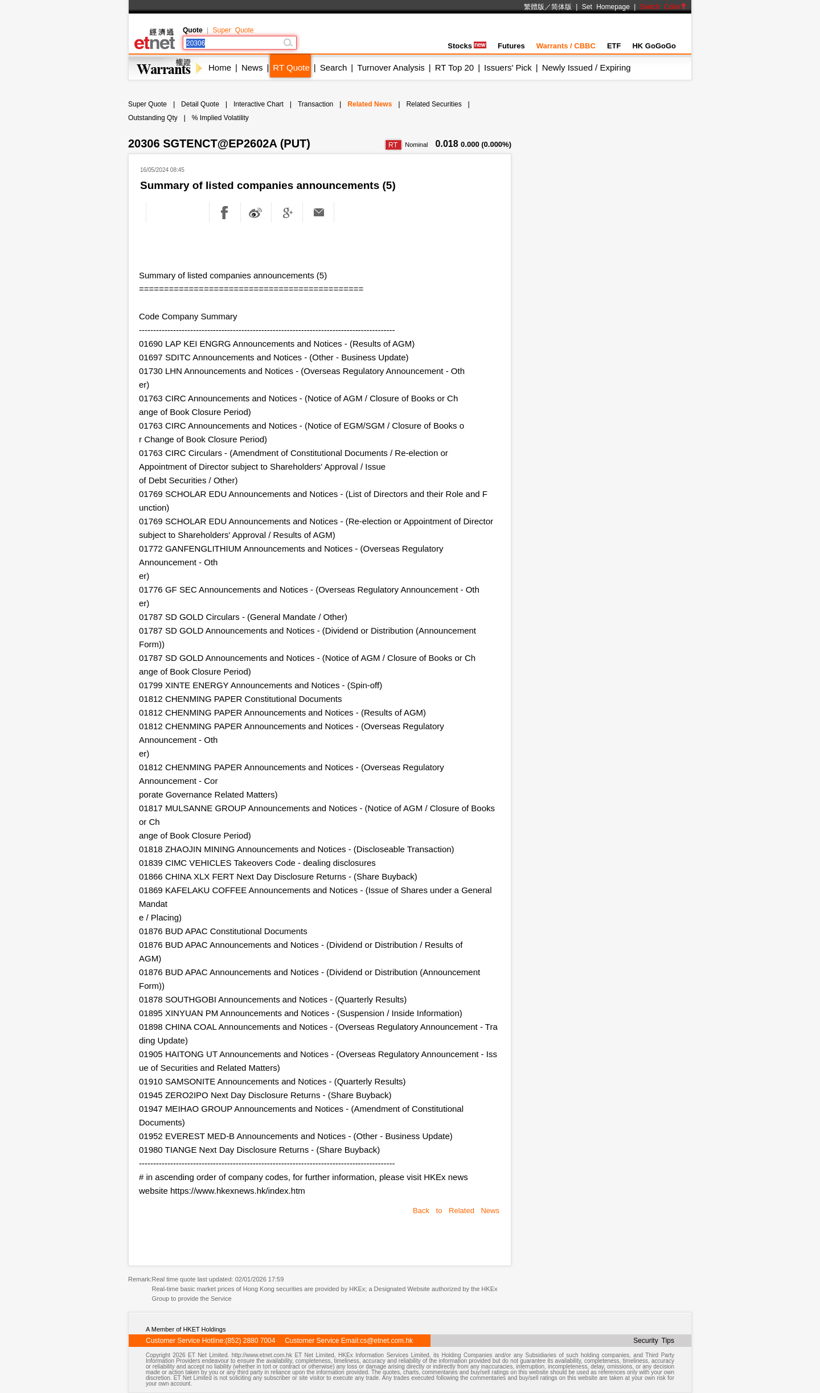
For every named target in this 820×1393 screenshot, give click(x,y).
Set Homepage (606, 7)
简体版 (561, 7)
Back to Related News (456, 1210)
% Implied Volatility (220, 118)
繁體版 (534, 7)
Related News (369, 104)
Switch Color (663, 7)
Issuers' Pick (508, 67)
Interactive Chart (258, 104)
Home (219, 67)
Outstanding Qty (153, 118)
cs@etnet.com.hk (386, 1341)
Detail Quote (200, 104)
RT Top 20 (454, 67)
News (252, 67)
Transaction (315, 104)
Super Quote (232, 30)
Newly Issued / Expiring (586, 67)
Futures (511, 46)
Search (333, 67)
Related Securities (433, 104)
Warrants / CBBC (566, 46)
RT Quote (291, 67)
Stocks (467, 46)
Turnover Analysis (391, 67)
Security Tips (653, 1341)
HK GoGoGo (654, 46)
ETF (614, 46)
